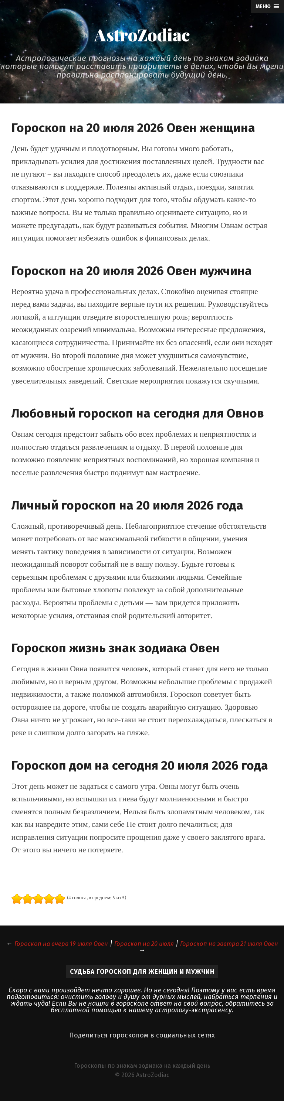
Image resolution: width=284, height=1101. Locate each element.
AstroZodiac (142, 36)
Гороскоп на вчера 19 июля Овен (71, 947)
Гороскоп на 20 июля (161, 947)
